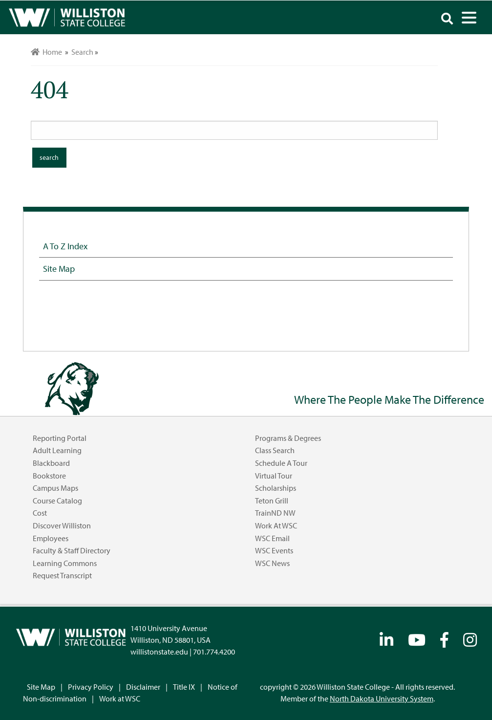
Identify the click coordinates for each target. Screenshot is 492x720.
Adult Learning (57, 450)
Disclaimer (143, 687)
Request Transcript (62, 575)
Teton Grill (271, 500)
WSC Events (274, 550)
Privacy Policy (90, 687)
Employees (50, 538)
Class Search (275, 450)
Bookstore (49, 475)
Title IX (184, 687)
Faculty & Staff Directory (71, 550)
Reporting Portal (59, 438)
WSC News (272, 563)
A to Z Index (65, 246)
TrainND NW (275, 513)
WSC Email (272, 538)
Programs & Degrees (288, 438)
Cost (40, 513)
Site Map (59, 268)
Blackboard (51, 463)
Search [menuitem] (82, 52)
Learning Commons (65, 563)
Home (46, 52)
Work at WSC (276, 525)
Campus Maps (55, 488)
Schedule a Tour (281, 463)
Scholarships (275, 488)
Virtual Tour (273, 475)
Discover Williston (62, 525)
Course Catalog (57, 500)
